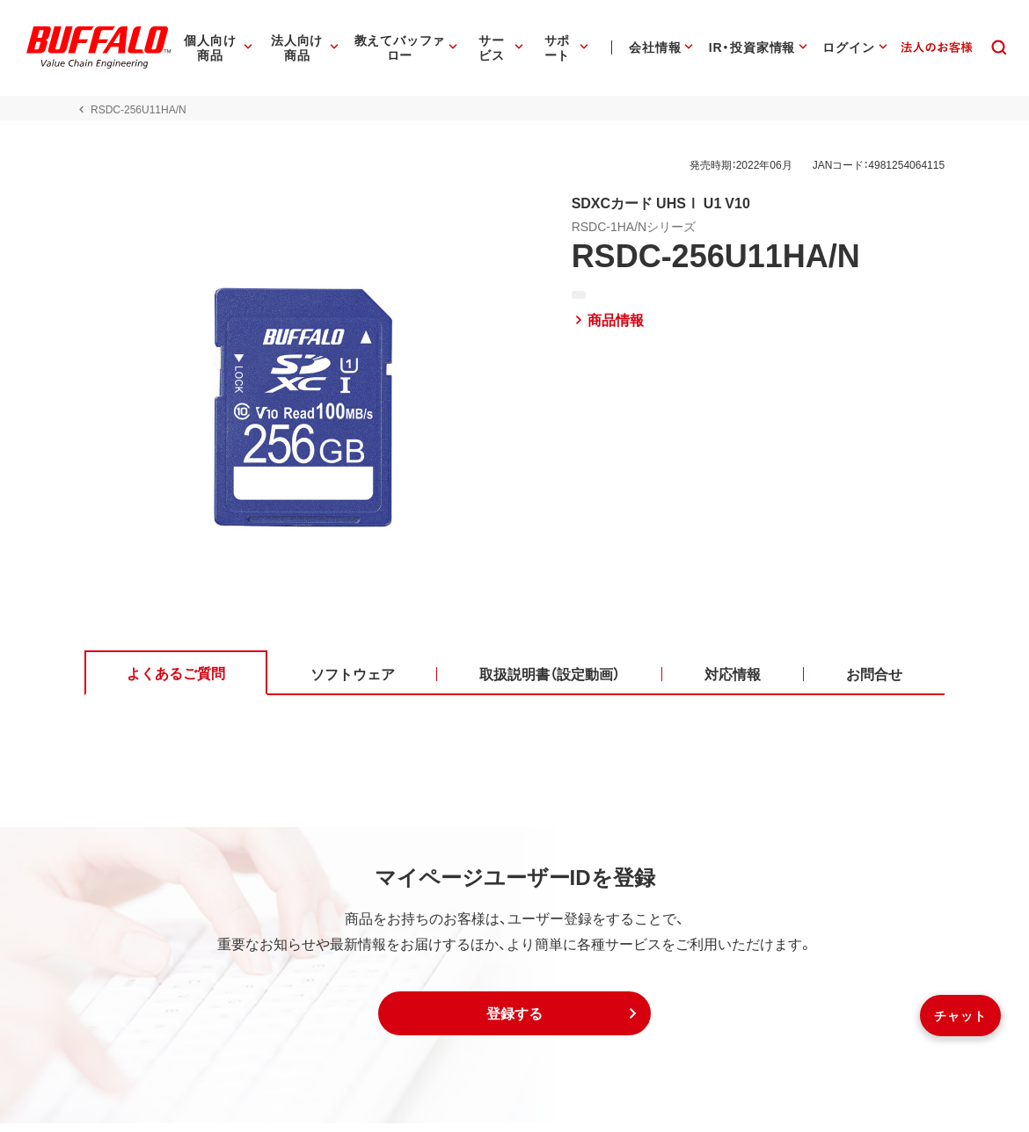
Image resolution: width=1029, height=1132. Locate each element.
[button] (514, 1022)
